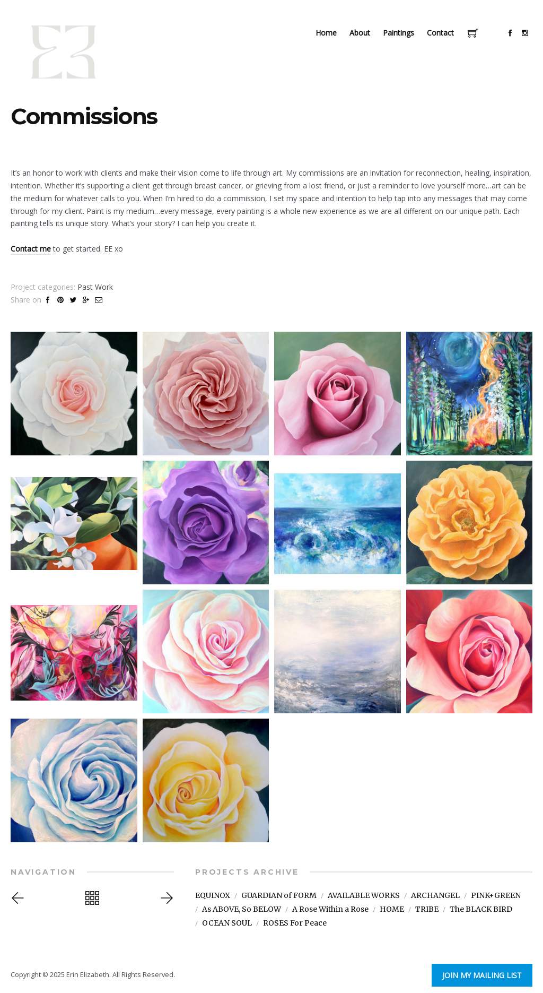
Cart (473, 34)
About (359, 33)
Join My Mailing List (489, 974)
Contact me (31, 249)
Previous (19, 898)
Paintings (398, 33)
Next (165, 898)
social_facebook (510, 32)
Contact (440, 33)
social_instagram (525, 32)
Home (326, 33)
